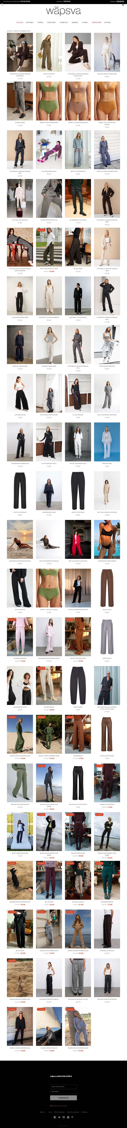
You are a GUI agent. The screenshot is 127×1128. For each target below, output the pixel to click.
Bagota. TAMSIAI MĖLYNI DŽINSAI (20, 853)
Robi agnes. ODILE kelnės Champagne (49, 317)
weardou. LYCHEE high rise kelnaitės (78, 122)
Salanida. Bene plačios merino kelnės (20, 755)
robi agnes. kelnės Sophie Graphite (48, 999)
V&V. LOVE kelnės (49, 901)
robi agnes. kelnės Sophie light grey (78, 999)
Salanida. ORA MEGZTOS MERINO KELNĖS (78, 950)
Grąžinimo (60, 1)
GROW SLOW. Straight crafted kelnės (107, 73)
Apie (50, 1112)
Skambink (16, 1)
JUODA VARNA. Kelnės (20, 414)
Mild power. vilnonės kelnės (20, 220)
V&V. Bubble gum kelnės (20, 658)
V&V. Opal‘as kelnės (49, 707)
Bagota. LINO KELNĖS (48, 73)
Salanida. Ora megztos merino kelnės (49, 755)
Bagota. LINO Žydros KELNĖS (78, 171)
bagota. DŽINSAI (78, 707)
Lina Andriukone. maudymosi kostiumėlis (20, 561)
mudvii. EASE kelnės (20, 609)
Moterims (30, 22)
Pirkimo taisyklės (59, 1112)
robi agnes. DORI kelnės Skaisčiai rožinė (49, 658)
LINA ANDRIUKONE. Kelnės (49, 512)
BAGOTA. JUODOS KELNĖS (20, 512)
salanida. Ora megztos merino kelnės (20, 1048)
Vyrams (40, 22)
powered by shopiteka (63, 1125)
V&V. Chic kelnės (20, 950)
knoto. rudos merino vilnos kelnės (49, 561)
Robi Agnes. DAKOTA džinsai (49, 366)
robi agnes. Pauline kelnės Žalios (20, 804)
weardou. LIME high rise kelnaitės (49, 122)
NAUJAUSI (20, 22)
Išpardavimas (96, 22)
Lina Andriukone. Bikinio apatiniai (107, 561)
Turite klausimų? (8, 1)
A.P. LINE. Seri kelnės (78, 414)
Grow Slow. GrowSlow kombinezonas (107, 171)
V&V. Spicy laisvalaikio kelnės (78, 658)
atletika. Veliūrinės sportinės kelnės (78, 609)
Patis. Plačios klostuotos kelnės (49, 414)
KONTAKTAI (120, 1)
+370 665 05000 (25, 1)
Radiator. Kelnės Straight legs (49, 220)
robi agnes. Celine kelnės (107, 950)
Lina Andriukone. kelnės (20, 707)
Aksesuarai (52, 22)
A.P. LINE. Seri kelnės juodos (49, 463)
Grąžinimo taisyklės (73, 1112)
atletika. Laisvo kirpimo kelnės (78, 463)
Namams (75, 22)
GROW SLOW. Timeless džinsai (20, 366)
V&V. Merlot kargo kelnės (78, 853)
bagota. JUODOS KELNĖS (78, 512)
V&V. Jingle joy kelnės (78, 901)
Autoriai (107, 22)
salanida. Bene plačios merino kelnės (20, 999)
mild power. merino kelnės (49, 171)
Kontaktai (84, 1112)
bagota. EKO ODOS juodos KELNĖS (78, 804)
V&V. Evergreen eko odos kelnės (78, 220)
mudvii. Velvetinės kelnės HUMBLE (49, 268)
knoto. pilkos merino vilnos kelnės (107, 414)
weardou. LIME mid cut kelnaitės (49, 609)
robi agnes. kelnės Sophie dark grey (107, 999)
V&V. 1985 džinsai (78, 268)
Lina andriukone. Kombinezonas (20, 463)
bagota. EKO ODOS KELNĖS (107, 755)
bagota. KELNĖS (107, 609)
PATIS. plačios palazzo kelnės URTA (78, 561)
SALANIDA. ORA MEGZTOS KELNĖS (49, 1048)
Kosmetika (64, 22)
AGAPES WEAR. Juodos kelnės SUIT (78, 317)
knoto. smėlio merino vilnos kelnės (107, 512)
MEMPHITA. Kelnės (107, 463)
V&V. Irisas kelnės (78, 755)
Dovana (85, 22)
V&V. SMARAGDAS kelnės (107, 901)
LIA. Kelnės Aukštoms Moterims (20, 317)
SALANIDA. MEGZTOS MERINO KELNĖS (49, 950)
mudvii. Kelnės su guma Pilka (107, 366)
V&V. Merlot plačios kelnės (107, 804)
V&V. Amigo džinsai (20, 122)
